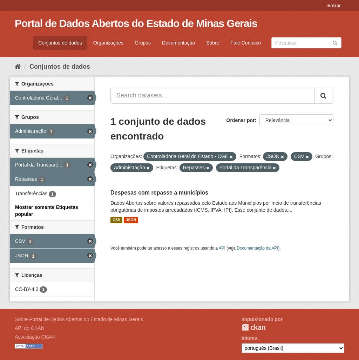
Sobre (212, 43)
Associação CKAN (35, 337)
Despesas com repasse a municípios (159, 193)
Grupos (143, 43)
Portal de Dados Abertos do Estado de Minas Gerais (136, 23)
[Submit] (335, 42)
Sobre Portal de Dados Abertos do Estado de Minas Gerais (79, 319)
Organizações (108, 43)
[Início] (18, 66)
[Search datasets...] (212, 96)
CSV (116, 220)
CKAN (253, 327)
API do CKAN (30, 328)
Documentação (178, 43)
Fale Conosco (246, 43)
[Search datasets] (306, 42)
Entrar (334, 5)
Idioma (249, 338)
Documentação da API (257, 248)
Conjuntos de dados (60, 43)
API (222, 248)
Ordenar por (240, 120)
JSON (131, 220)
